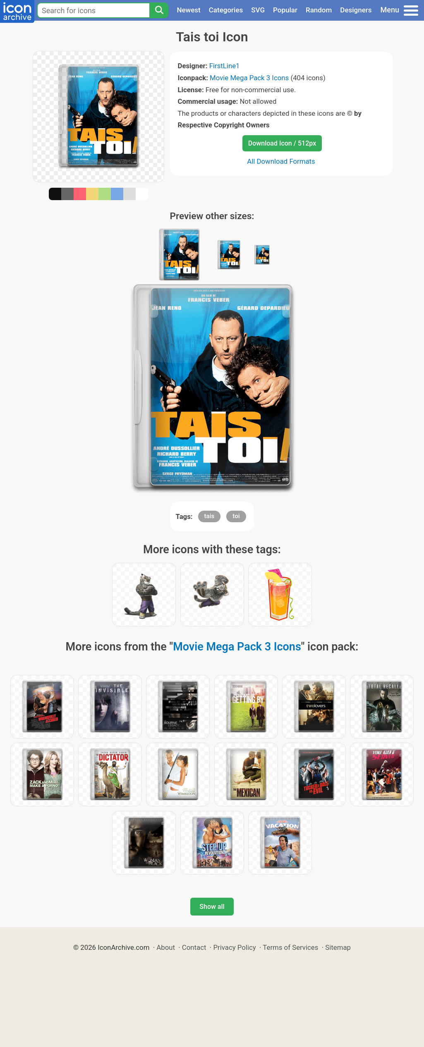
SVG (258, 10)
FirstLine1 (224, 66)
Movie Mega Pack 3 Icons (249, 78)
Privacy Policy (234, 947)
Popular (285, 10)
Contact (194, 947)
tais (209, 516)
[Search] (158, 10)
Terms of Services (290, 947)
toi (236, 516)
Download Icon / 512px (282, 143)
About (165, 947)
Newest (188, 10)
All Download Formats (281, 161)
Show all (211, 907)
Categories (226, 10)
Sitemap (338, 947)
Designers (355, 10)
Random (319, 10)
